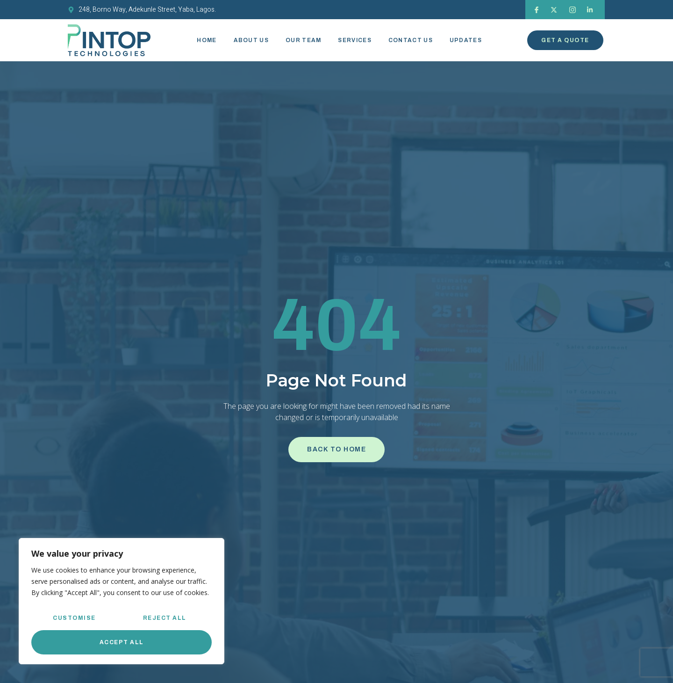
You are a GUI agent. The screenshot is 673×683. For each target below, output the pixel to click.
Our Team (303, 40)
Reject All (164, 618)
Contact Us (410, 40)
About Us (251, 40)
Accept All (122, 642)
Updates (466, 40)
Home (206, 40)
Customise (74, 618)
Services (354, 40)
